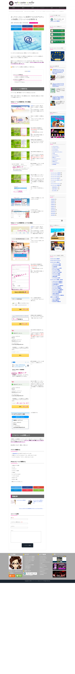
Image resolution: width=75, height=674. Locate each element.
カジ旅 (53, 153)
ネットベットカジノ (43, 566)
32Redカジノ (54, 161)
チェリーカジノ (55, 160)
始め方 (33, 7)
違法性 (13, 7)
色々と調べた (54, 190)
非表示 (29, 71)
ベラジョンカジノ (55, 146)
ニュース (52, 181)
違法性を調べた (28, 566)
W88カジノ (54, 157)
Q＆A (52, 7)
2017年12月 (53, 209)
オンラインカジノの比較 (29, 560)
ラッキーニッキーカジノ (56, 158)
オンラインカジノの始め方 (34, 22)
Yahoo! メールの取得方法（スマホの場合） (22, 77)
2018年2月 (53, 206)
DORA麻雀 (54, 164)
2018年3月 (53, 204)
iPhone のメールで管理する (20, 82)
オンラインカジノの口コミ (55, 176)
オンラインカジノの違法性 (30, 556)
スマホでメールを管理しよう (18, 79)
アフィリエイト (28, 562)
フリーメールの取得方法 (18, 74)
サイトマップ (61, 7)
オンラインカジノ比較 (55, 178)
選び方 (23, 7)
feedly (39, 490)
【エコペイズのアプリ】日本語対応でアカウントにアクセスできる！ (31, 508)
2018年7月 (53, 202)
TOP (16, 11)
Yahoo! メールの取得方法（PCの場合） (22, 76)
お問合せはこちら (18, 571)
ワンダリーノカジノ (55, 147)
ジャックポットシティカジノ (57, 151)
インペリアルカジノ (43, 573)
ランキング (42, 7)
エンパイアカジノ (55, 150)
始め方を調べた (55, 188)
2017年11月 (53, 211)
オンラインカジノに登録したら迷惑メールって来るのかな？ (38, 502)
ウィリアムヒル (42, 559)
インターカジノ (55, 154)
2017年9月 (53, 215)
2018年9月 (53, 199)
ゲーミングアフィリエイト (55, 183)
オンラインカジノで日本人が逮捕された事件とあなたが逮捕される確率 (58, 97)
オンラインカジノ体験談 (55, 185)
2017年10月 (53, 213)
